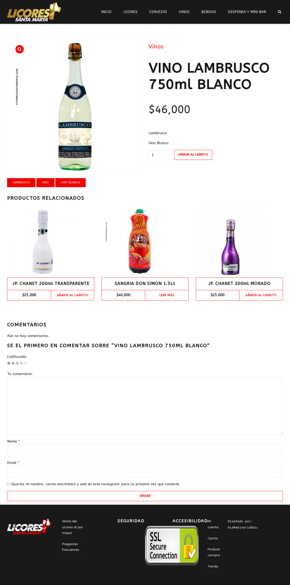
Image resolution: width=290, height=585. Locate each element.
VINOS (184, 12)
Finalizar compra (214, 552)
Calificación (16, 357)
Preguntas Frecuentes (70, 547)
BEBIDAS (208, 12)
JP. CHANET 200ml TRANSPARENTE (50, 283)
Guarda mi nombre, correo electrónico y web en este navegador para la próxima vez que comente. (95, 484)
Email (13, 463)
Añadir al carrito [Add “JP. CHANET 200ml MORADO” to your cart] (261, 295)
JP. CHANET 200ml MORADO (239, 283)
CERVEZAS (158, 12)
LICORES (130, 12)
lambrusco (21, 182)
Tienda (213, 566)
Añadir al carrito (193, 155)
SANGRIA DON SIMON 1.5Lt (145, 283)
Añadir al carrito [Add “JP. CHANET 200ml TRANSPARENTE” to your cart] (72, 295)
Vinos (156, 46)
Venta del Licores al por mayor (72, 527)
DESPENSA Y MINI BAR (247, 12)
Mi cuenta (213, 524)
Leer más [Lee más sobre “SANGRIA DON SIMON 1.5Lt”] (166, 295)
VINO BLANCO (70, 182)
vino (45, 182)
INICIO (106, 12)
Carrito (213, 538)
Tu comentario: (20, 374)
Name (13, 441)
